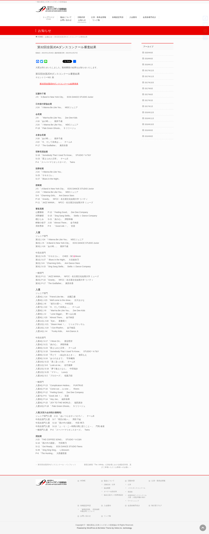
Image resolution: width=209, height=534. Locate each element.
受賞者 (130, 492)
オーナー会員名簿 (110, 491)
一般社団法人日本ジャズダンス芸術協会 (101, 525)
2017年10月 (149, 83)
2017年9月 (149, 89)
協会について (109, 481)
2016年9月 (149, 130)
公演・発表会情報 (158, 481)
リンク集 (107, 516)
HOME (82, 481)
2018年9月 (149, 59)
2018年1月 (149, 65)
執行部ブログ (156, 506)
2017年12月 (149, 71)
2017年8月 (149, 94)
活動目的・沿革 (109, 484)
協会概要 (107, 488)
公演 (129, 484)
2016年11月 (149, 118)
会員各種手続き (134, 506)
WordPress (91, 528)
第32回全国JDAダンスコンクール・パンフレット (56, 465)
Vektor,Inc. (118, 528)
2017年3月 (149, 100)
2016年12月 (149, 112)
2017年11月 (149, 76)
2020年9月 (149, 53)
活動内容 (131, 481)
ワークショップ (133, 501)
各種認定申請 (85, 506)
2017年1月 (149, 106)
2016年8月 (149, 136)
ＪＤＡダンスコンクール (136, 488)
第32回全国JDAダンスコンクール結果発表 (59, 84)
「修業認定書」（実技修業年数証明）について (89, 510)
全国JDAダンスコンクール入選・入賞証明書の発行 (137, 496)
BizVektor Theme (104, 528)
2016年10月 (149, 124)
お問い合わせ (85, 516)
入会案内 (107, 506)
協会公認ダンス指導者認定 (113, 495)
